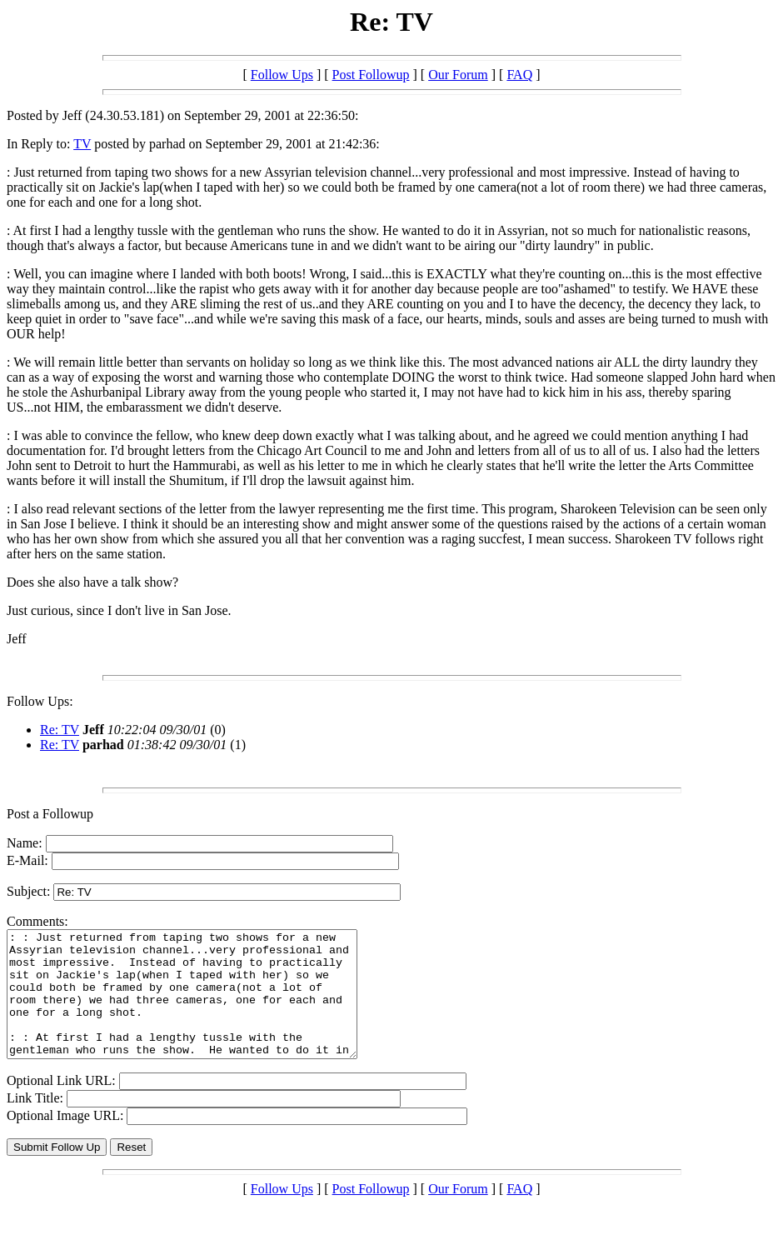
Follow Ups (282, 75)
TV (82, 144)
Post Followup (371, 75)
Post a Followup (50, 814)
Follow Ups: (40, 701)
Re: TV (59, 729)
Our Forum (458, 75)
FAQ (519, 75)
